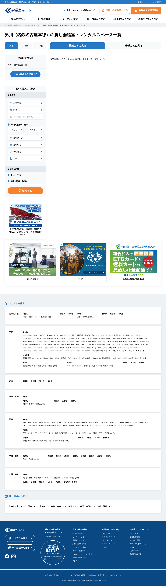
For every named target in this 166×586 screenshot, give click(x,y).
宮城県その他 (88, 317)
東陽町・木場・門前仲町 (94, 351)
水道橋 (43, 344)
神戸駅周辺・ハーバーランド (69, 433)
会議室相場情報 (135, 554)
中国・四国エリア (87, 506)
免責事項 (92, 575)
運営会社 (57, 575)
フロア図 (39, 46)
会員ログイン (72, 10)
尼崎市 (95, 433)
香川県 (83, 456)
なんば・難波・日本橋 (123, 423)
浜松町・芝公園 (112, 341)
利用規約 (48, 575)
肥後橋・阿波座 (38, 426)
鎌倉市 (131, 358)
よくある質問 (135, 540)
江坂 (116, 426)
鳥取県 (66, 456)
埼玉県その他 (108, 366)
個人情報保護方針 (80, 575)
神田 (59, 341)
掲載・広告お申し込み (138, 544)
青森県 (62, 314)
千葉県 (25, 363)
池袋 (113, 335)
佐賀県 (33, 482)
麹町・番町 (75, 344)
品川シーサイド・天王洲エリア (58, 338)
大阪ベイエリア (87, 426)
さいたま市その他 (95, 366)
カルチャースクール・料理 (82, 554)
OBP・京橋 (27, 426)
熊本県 (41, 482)
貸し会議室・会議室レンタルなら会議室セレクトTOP (23, 25)
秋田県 (104, 314)
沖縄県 (74, 482)
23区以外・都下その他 (136, 351)
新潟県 (25, 381)
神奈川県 (26, 355)
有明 (110, 348)
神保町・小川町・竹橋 (56, 344)
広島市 (25, 459)
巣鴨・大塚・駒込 (122, 335)
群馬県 (141, 363)
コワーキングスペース (110, 540)
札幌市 (25, 317)
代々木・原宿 (138, 338)
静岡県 (25, 401)
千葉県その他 (52, 366)
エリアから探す (70, 19)
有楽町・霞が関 (104, 338)
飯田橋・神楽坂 (34, 344)
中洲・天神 (33, 478)
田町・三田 (123, 341)
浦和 (86, 366)
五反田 (38, 338)
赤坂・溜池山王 (123, 344)
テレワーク (76, 561)
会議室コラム (135, 551)
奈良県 (89, 438)
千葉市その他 (41, 366)
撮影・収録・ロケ (79, 558)
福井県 (49, 381)
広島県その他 (34, 459)
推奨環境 (101, 575)
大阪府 (25, 420)
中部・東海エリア (59, 506)
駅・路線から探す (96, 19)
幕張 (33, 366)
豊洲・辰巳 (117, 348)
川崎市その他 (116, 358)
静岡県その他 (40, 404)
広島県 (25, 456)
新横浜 (87, 358)
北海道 (25, 314)
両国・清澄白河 (81, 341)
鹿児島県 (67, 482)
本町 (105, 423)
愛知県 (25, 397)
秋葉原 (53, 341)
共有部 (25, 46)
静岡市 (25, 404)
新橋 (99, 341)
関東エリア (33, 506)
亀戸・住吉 (92, 341)
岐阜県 (56, 401)
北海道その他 (46, 317)
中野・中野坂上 (70, 335)
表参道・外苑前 (28, 341)
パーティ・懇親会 (79, 547)
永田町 (67, 344)
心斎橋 (111, 423)
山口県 (75, 456)
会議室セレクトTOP (52, 536)
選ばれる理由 (44, 19)
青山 (146, 338)
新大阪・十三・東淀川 (53, 426)
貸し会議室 (106, 533)
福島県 (120, 314)
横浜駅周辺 (27, 358)
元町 (56, 433)
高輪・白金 (75, 338)
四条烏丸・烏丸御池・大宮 (42, 441)
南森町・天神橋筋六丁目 (83, 423)
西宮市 (101, 433)
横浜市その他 (96, 358)
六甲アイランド (47, 433)
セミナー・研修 (78, 537)
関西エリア (73, 506)
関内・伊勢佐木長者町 (58, 358)
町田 (118, 351)
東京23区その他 (110, 351)
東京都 (25, 332)
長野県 (73, 401)
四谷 (61, 335)
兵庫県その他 (110, 433)
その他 (104, 547)
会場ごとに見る (133, 45)
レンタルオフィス (108, 544)
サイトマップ (67, 575)
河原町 (55, 441)
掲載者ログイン (90, 10)
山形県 (112, 314)
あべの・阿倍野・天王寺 (71, 426)
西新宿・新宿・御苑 (30, 335)
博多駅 (25, 478)
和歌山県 (106, 438)
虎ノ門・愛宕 (111, 344)
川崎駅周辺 (106, 358)
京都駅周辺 (27, 441)
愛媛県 (99, 456)
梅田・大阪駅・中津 (30, 423)
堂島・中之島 (68, 423)
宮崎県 (58, 482)
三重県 (97, 438)
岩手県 (70, 314)
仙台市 (79, 317)
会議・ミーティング (79, 533)
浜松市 (31, 404)
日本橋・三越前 (139, 341)
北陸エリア (44, 506)
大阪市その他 (108, 426)
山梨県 (64, 401)
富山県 (33, 381)
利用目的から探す (122, 19)
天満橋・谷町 (143, 423)
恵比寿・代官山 (126, 338)
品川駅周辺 (27, 338)
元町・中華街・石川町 (75, 358)
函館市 (31, 317)
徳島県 (91, 456)
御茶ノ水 (65, 341)
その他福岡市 (56, 478)
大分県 (49, 482)
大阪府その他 (128, 426)
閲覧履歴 (158, 2)
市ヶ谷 (25, 344)
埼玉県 (69, 363)
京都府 (25, 438)
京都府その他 (64, 441)
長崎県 (25, 482)
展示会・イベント (79, 540)
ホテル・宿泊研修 (79, 551)
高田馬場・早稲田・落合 (86, 335)
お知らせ (133, 547)
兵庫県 (25, 430)
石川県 (41, 381)
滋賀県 (80, 438)
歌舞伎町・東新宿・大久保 (48, 335)
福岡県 (25, 475)
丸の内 (89, 338)
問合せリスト (145, 2)
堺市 (120, 426)
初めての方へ (17, 19)
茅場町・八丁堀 (65, 348)
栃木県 (133, 363)
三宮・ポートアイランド (32, 433)
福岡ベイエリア (44, 478)
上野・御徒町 (135, 344)
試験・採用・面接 (79, 544)
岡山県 (50, 456)
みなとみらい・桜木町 (40, 358)
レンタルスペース (108, 537)
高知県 (108, 456)
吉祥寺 (124, 351)
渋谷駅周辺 (115, 338)
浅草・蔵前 (145, 344)
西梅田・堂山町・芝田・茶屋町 (50, 423)
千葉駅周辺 (27, 366)
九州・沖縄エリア (105, 506)
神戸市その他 (86, 433)
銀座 (130, 341)
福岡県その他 (74, 478)
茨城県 (124, 363)
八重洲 (83, 338)
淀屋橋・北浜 (98, 423)
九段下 (83, 344)
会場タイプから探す (148, 19)
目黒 (44, 338)
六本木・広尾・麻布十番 (96, 344)
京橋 (147, 341)
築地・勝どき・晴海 (94, 348)
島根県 (58, 456)
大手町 (95, 338)
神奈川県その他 (140, 358)
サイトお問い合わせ (113, 575)
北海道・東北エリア (17, 506)
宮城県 (79, 314)
